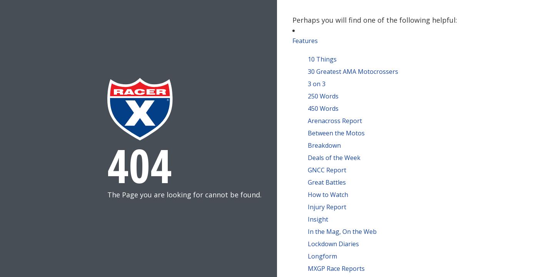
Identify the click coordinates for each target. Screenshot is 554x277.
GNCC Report (327, 170)
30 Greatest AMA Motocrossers (353, 71)
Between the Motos (336, 133)
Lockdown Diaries (333, 244)
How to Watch (328, 194)
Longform (322, 256)
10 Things (322, 59)
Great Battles (327, 182)
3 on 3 (316, 84)
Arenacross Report (335, 121)
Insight (318, 219)
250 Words (323, 96)
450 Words (323, 108)
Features (305, 41)
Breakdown (324, 145)
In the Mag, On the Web (342, 231)
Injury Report (327, 207)
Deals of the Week (334, 158)
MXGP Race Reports (336, 268)
